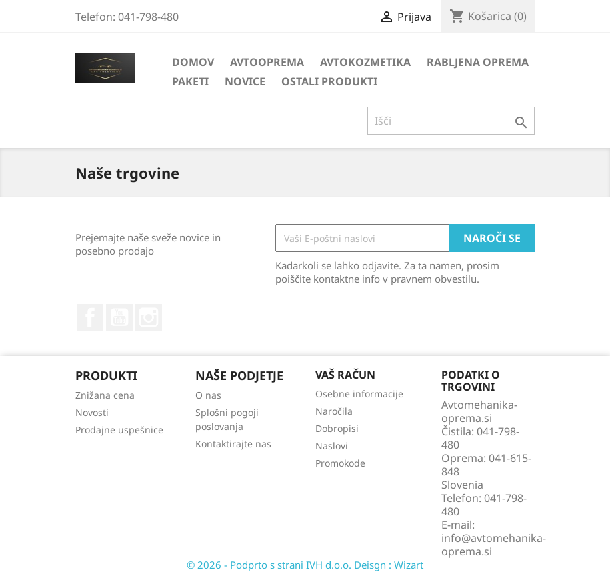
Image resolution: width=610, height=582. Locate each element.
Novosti (92, 412)
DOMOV (193, 62)
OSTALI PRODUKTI (329, 81)
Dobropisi (337, 428)
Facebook (90, 317)
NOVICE (245, 81)
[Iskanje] (451, 121)
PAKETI (190, 81)
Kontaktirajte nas (233, 443)
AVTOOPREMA (267, 62)
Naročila (334, 411)
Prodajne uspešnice (119, 429)
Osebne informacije (359, 393)
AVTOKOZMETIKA (365, 62)
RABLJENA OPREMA (478, 62)
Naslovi (331, 445)
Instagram (148, 317)
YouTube (119, 317)
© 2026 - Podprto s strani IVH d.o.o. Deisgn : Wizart (305, 564)
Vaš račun (345, 374)
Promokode (340, 463)
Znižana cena (105, 395)
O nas (208, 395)
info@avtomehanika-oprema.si (493, 545)
